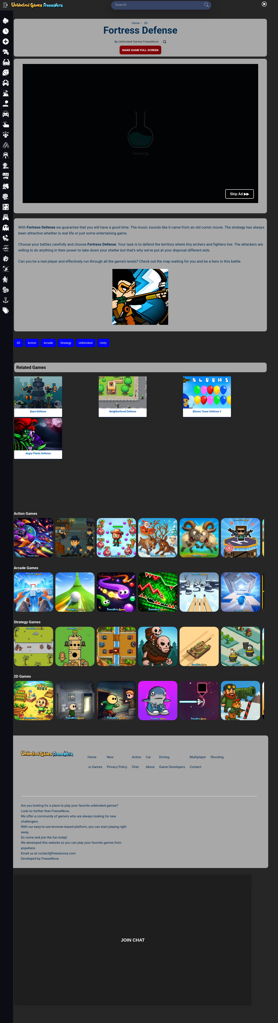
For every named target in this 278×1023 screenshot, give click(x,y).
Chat (135, 767)
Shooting (217, 757)
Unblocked (85, 342)
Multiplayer (198, 757)
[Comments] (164, 41)
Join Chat (133, 939)
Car (148, 757)
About (150, 767)
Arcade (48, 342)
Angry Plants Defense (38, 453)
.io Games (95, 767)
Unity (103, 342)
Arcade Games (26, 568)
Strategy (65, 342)
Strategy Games (27, 622)
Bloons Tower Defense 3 (207, 411)
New (110, 757)
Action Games (25, 513)
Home (92, 757)
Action (32, 342)
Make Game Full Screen (140, 50)
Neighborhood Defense (122, 411)
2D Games (22, 676)
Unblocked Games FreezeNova (139, 41)
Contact (195, 767)
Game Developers (172, 767)
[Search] (159, 5)
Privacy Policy (117, 767)
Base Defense (38, 411)
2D (18, 342)
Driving (164, 757)
